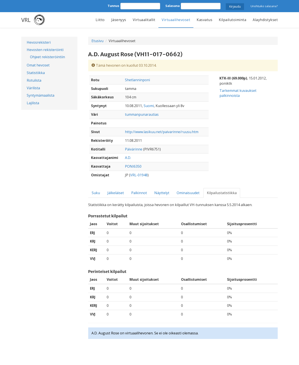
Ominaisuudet (188, 192)
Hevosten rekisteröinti (45, 49)
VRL (26, 19)
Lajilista (33, 103)
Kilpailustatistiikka (222, 192)
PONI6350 (133, 166)
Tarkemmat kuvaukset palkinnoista (237, 93)
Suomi (149, 105)
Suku (96, 192)
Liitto (100, 19)
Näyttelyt (161, 192)
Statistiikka (36, 72)
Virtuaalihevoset (176, 19)
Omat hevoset (38, 65)
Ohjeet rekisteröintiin (47, 57)
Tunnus (113, 6)
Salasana (172, 6)
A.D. (128, 157)
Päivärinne (133, 149)
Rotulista (34, 80)
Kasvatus (204, 19)
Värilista (33, 88)
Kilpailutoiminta (232, 19)
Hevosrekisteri (39, 42)
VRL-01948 (139, 175)
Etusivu (97, 40)
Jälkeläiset (115, 192)
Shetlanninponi (137, 80)
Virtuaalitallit (144, 19)
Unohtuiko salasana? (264, 6)
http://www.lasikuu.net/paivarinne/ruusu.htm (161, 131)
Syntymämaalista (40, 95)
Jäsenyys (118, 19)
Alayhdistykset (265, 19)
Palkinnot (139, 192)
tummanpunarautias (142, 114)
